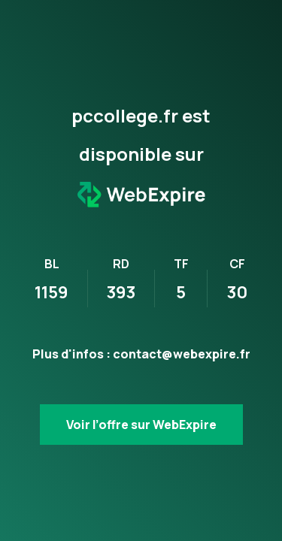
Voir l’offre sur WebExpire (141, 424)
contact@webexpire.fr (181, 354)
